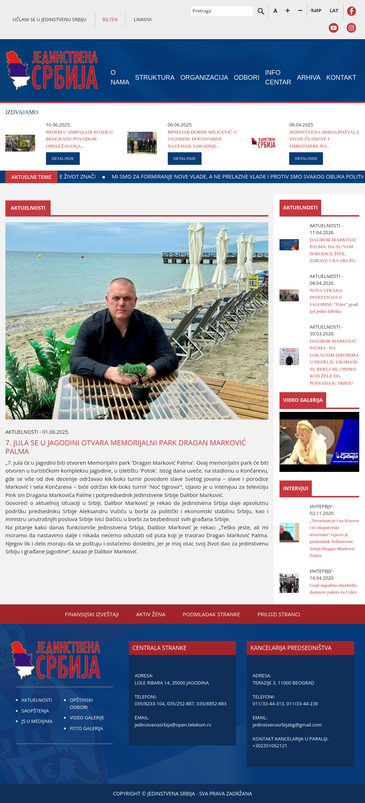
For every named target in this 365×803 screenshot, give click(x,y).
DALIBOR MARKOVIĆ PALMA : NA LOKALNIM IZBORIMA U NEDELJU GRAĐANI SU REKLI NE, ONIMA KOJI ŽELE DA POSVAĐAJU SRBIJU (334, 362)
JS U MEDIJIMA (37, 721)
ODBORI (246, 77)
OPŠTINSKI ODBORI (81, 703)
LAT (334, 10)
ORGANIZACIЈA (204, 77)
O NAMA (120, 77)
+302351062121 (270, 745)
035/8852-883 (211, 703)
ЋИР (316, 10)
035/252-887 (180, 703)
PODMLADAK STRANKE (211, 614)
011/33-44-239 (302, 703)
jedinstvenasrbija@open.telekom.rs (173, 724)
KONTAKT (341, 77)
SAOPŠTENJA (35, 710)
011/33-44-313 (268, 703)
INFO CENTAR (278, 77)
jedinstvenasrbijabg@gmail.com (287, 724)
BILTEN (110, 19)
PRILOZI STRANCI (278, 614)
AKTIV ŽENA (151, 614)
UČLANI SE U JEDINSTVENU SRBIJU (50, 19)
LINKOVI (143, 19)
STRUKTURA (155, 77)
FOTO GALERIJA (86, 728)
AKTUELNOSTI (37, 700)
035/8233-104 (150, 703)
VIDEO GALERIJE (87, 717)
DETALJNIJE (63, 158)
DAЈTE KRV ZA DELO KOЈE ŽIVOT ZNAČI (101, 176)
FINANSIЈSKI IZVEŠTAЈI (92, 614)
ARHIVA (309, 77)
